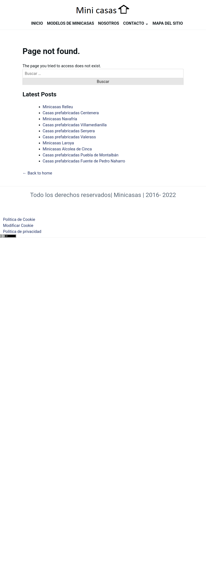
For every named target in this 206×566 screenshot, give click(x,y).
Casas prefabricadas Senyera (69, 130)
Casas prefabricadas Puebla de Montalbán (80, 155)
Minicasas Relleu (58, 106)
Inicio (37, 23)
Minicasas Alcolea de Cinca (67, 149)
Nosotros (108, 23)
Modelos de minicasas (70, 23)
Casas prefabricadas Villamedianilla (75, 124)
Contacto (133, 23)
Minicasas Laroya (58, 143)
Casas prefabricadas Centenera (71, 112)
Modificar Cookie (18, 225)
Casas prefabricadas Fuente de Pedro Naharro (84, 161)
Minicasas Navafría (60, 118)
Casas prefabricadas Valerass (69, 137)
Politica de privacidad (22, 231)
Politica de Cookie (19, 219)
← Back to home (37, 173)
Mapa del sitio (167, 23)
